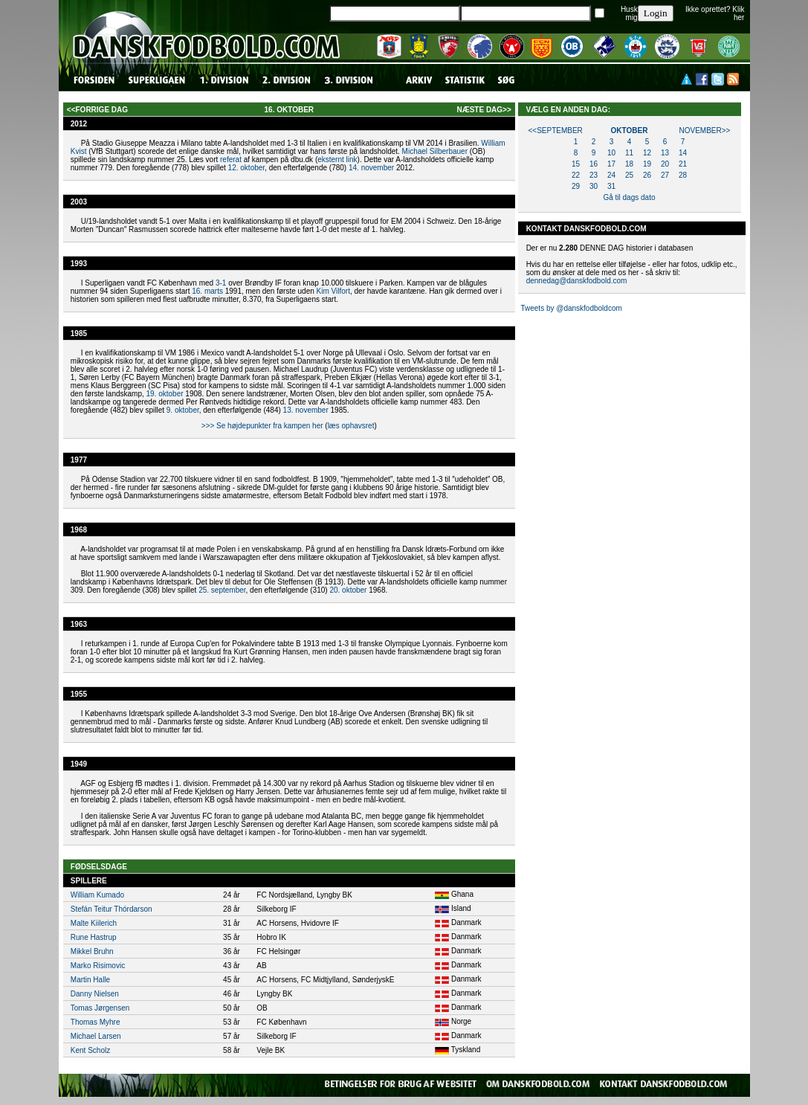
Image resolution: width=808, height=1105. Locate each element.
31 (611, 186)
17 (611, 164)
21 (683, 164)
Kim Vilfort (333, 291)
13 (665, 153)
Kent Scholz (90, 1050)
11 (629, 153)
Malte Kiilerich (94, 923)
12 (647, 153)
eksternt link (337, 159)
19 (647, 164)
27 (665, 175)
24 (611, 175)
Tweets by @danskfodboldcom (570, 308)
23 (593, 175)
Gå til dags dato (629, 197)
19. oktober (165, 394)
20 (665, 164)
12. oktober (246, 168)
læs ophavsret (351, 426)
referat (231, 159)
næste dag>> (483, 110)
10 (611, 153)
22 (576, 175)
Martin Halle (90, 980)
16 (593, 164)
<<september (555, 130)
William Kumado (97, 895)
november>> (705, 130)
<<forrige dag (97, 110)
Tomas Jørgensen (100, 1008)
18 (629, 164)
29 (576, 186)
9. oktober (183, 410)
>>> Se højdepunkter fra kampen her (262, 426)
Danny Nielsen (95, 994)
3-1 (221, 283)
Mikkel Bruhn (92, 951)
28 (683, 175)
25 (629, 175)
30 (593, 186)
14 (683, 153)
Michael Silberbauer (435, 151)
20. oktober (347, 590)
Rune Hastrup (94, 937)
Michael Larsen (96, 1036)
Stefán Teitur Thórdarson (111, 909)
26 (647, 175)
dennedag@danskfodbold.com (576, 281)
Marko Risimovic (98, 965)
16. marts (207, 291)
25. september (221, 590)
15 (576, 164)
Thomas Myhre (95, 1022)
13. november (306, 410)
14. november (371, 168)
